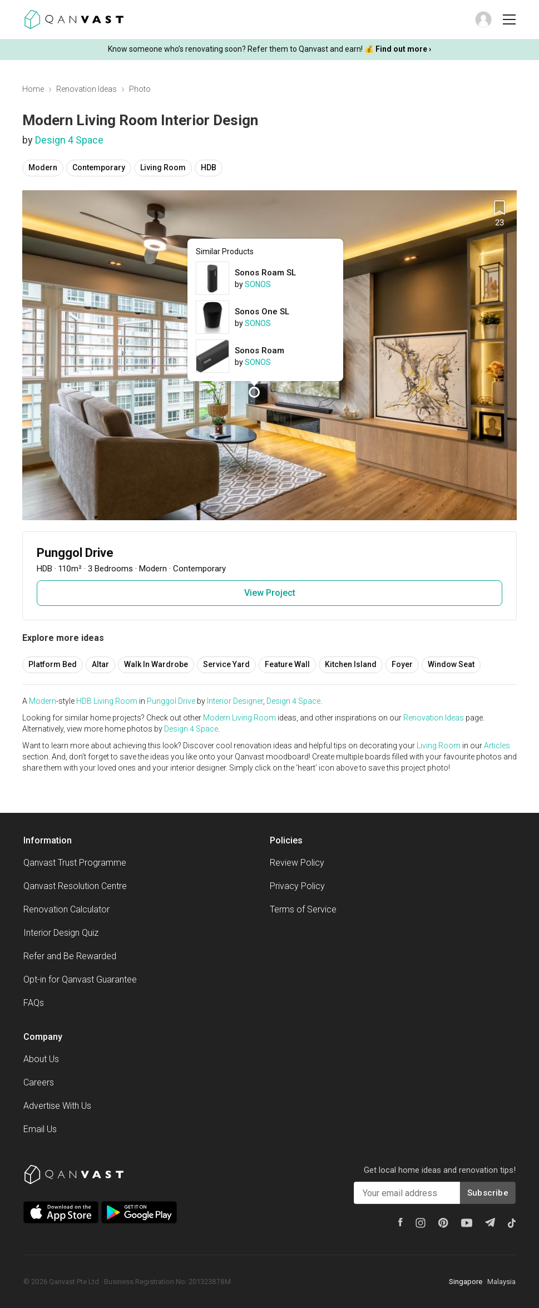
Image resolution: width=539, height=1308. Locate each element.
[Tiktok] (512, 1223)
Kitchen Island (351, 664)
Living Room (163, 167)
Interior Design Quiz (60, 932)
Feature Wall (287, 664)
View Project (269, 593)
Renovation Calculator (66, 909)
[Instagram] (421, 1223)
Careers (38, 1082)
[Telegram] (490, 1222)
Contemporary (98, 167)
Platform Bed (52, 664)
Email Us (40, 1129)
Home (33, 89)
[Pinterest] (443, 1223)
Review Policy (297, 862)
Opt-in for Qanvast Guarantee (80, 979)
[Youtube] (466, 1223)
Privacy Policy (297, 886)
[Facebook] (400, 1222)
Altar (100, 664)
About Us (41, 1059)
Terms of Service (303, 909)
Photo (140, 89)
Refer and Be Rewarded (69, 956)
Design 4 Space (69, 140)
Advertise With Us (57, 1105)
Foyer (402, 664)
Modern (42, 167)
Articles (497, 745)
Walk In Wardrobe (156, 664)
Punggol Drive (171, 701)
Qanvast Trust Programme (74, 862)
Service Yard (226, 664)
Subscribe (487, 1193)
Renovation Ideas (86, 89)
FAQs (33, 1003)
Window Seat (451, 664)
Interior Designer (235, 701)
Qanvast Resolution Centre (75, 886)
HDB (208, 167)
